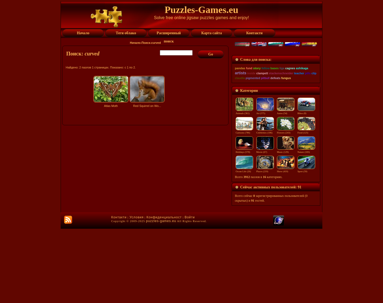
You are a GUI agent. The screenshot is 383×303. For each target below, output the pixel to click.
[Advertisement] (146, 156)
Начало (135, 42)
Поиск (145, 42)
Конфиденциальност (164, 291)
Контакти (119, 291)
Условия (137, 291)
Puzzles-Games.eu (201, 10)
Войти (190, 291)
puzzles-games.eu (161, 295)
